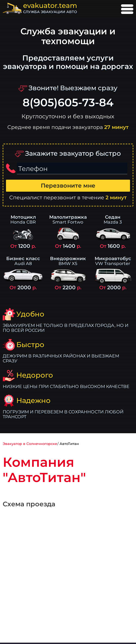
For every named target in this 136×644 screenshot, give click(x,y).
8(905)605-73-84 (68, 102)
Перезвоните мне (68, 185)
